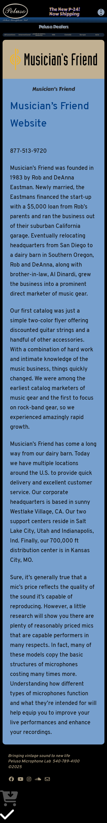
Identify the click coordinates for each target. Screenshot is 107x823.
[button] (101, 12)
